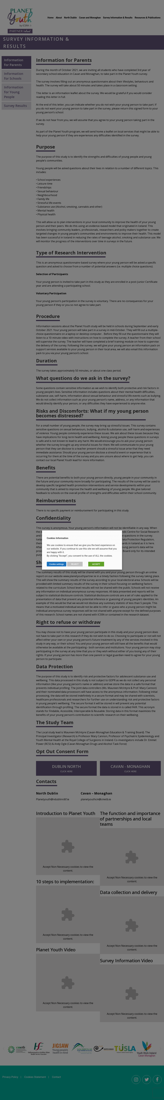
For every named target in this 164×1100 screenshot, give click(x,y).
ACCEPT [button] (96, 564)
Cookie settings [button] (56, 564)
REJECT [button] (74, 564)
